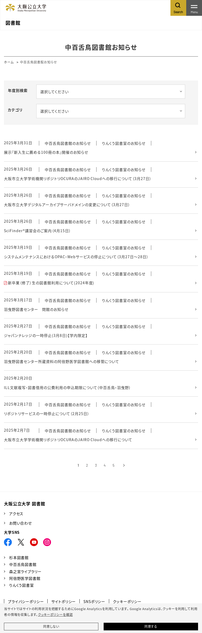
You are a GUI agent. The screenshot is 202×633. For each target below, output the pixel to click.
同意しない (51, 626)
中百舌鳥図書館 (23, 564)
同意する (150, 626)
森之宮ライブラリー (25, 571)
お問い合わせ (20, 523)
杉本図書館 (19, 557)
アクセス (16, 513)
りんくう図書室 (21, 585)
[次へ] (123, 465)
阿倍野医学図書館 (25, 578)
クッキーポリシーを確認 (55, 614)
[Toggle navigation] (194, 8)
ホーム (9, 62)
